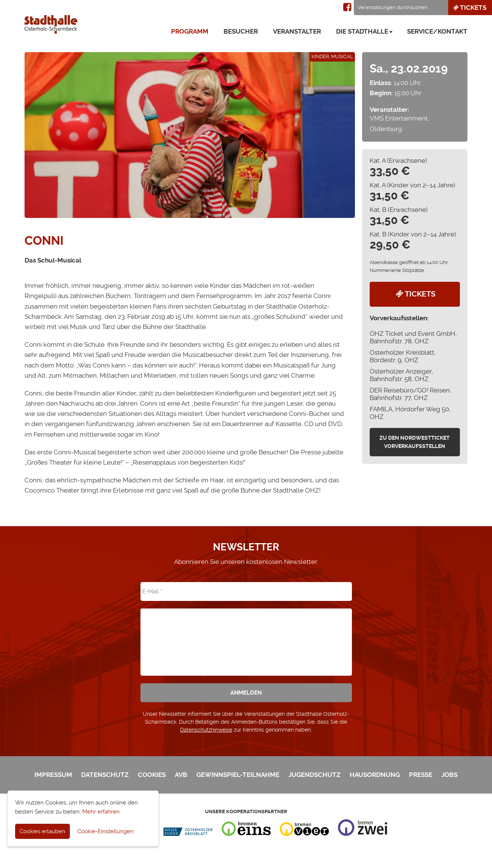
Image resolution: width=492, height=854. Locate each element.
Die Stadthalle (362, 31)
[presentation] (246, 636)
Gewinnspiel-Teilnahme (237, 774)
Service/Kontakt (437, 31)
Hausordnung (375, 774)
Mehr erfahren (101, 811)
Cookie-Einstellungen (105, 831)
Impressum (53, 774)
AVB (181, 774)
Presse (420, 774)
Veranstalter (297, 31)
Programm (189, 31)
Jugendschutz (314, 774)
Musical (342, 56)
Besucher (241, 31)
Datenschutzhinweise (206, 730)
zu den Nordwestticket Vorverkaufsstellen (414, 442)
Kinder (320, 56)
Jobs (449, 774)
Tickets (469, 7)
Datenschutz (105, 774)
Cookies (152, 774)
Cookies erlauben (42, 831)
